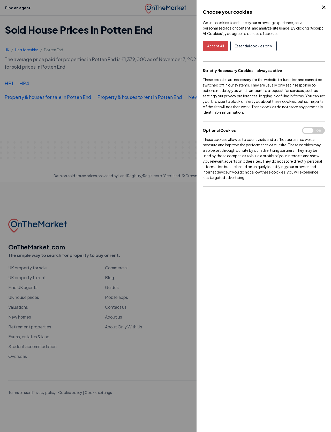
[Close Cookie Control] (324, 7)
